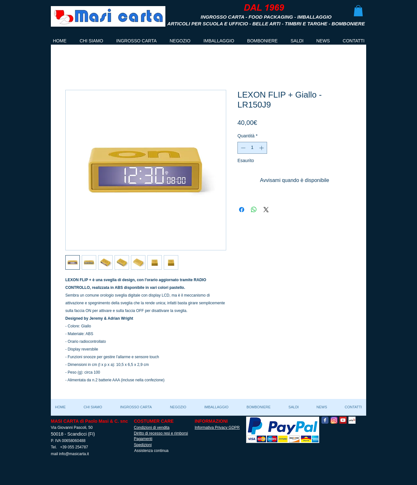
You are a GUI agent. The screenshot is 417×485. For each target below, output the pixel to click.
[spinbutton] (252, 147)
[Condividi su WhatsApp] (254, 209)
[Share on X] (266, 209)
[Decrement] (242, 147)
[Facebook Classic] (325, 420)
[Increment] (262, 147)
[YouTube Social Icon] (343, 420)
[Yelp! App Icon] (352, 420)
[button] (358, 10)
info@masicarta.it (74, 454)
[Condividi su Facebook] (242, 209)
